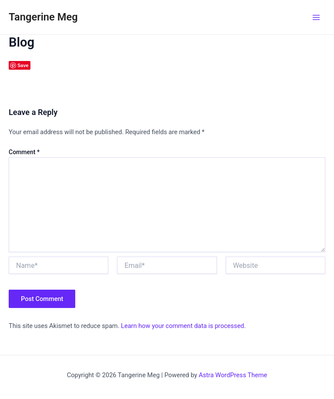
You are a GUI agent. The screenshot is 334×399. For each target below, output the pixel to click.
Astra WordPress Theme (233, 375)
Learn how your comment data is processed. (183, 326)
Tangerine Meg (43, 17)
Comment (24, 152)
